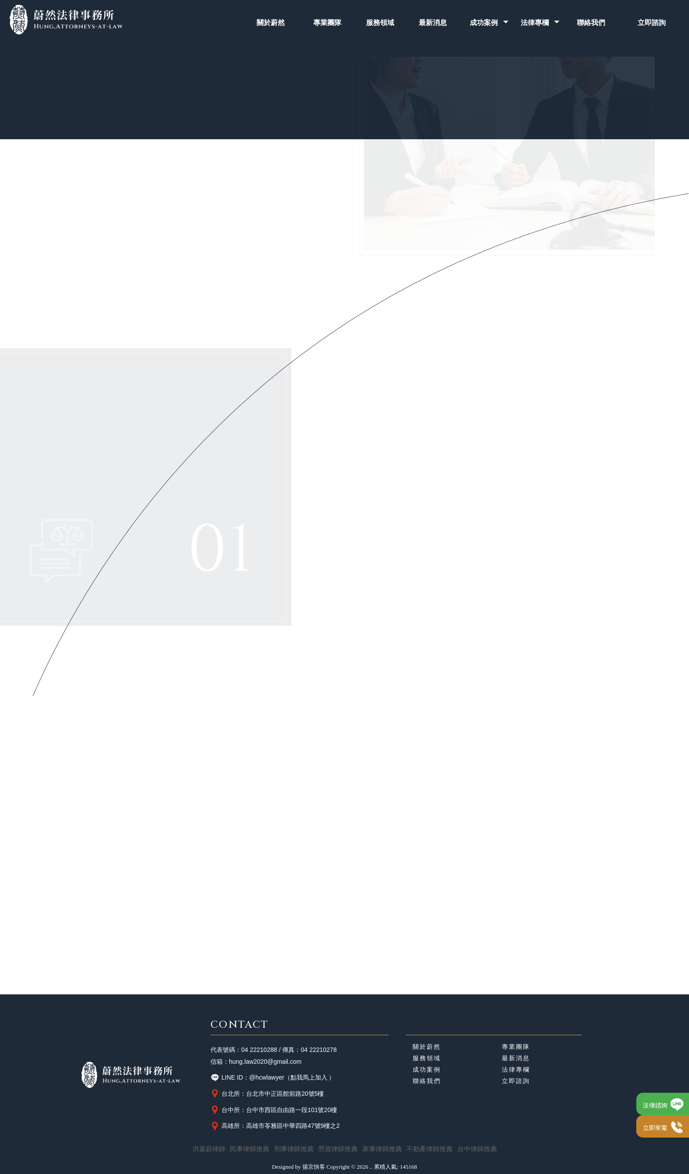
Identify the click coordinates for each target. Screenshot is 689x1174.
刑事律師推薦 (294, 1148)
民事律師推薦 (249, 1148)
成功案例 (427, 1070)
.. (371, 1166)
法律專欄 (516, 1070)
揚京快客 (313, 1166)
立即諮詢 (516, 1081)
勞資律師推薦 (338, 1148)
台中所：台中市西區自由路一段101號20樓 (273, 1109)
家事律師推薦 (382, 1148)
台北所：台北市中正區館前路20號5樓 (267, 1093)
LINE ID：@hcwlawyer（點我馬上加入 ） (272, 1077)
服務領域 (427, 1058)
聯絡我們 (427, 1081)
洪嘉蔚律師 (208, 1148)
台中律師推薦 (477, 1148)
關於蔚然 (427, 1047)
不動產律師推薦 (429, 1148)
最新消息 (516, 1058)
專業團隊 (516, 1047)
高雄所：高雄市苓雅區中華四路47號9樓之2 (275, 1126)
